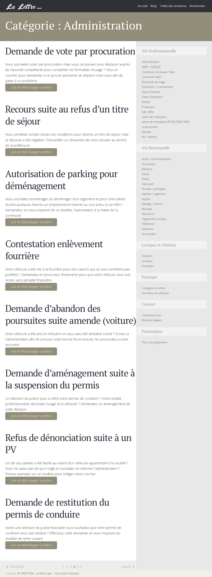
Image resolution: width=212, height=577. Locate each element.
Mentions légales (152, 320)
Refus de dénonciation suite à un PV (68, 443)
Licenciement (150, 127)
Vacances (147, 229)
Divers (145, 179)
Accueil (142, 6)
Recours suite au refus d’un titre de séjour (66, 115)
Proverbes (148, 266)
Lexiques (147, 261)
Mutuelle (147, 209)
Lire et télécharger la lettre (31, 87)
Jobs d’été (148, 112)
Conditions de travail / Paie (158, 72)
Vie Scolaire (149, 234)
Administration (150, 62)
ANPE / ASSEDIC (151, 67)
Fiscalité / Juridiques (154, 189)
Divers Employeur (152, 97)
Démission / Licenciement (157, 87)
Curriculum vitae (151, 77)
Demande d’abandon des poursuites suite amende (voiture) (70, 314)
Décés (145, 174)
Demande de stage (153, 82)
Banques (147, 169)
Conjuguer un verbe (153, 288)
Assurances (149, 164)
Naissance (148, 214)
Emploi (146, 102)
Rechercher (197, 6)
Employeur (148, 107)
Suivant (126, 567)
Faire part (147, 184)
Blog (154, 6)
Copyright (11, 573)
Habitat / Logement (153, 194)
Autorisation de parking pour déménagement (61, 179)
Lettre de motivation (154, 117)
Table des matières (173, 6)
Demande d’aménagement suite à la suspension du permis (70, 379)
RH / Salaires (149, 137)
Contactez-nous (151, 315)
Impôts (146, 199)
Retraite (146, 132)
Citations (147, 256)
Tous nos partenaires (155, 342)
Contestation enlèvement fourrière (54, 249)
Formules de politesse (155, 293)
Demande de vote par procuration (70, 51)
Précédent (17, 567)
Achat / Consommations (156, 159)
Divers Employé (151, 92)
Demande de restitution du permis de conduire (57, 508)
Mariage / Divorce (152, 204)
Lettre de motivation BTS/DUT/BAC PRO (165, 122)
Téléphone (148, 224)
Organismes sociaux (154, 219)
